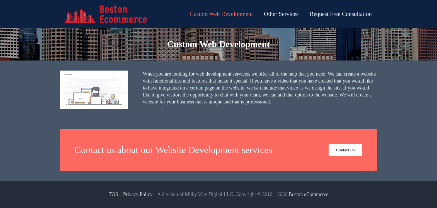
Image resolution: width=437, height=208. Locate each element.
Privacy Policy (138, 194)
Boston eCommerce (308, 194)
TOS (113, 194)
